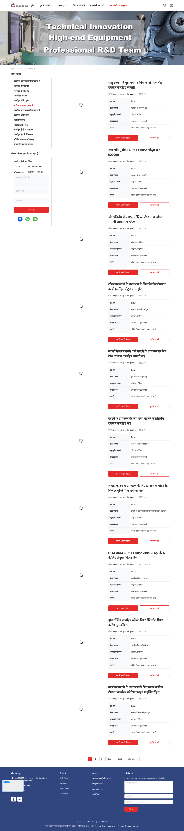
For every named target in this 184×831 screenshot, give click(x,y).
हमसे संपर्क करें (64, 793)
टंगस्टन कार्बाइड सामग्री (24, 105)
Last (120, 759)
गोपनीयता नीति (103, 822)
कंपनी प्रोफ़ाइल (64, 778)
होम (12, 69)
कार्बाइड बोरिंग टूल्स (21, 100)
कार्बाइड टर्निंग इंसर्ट (21, 86)
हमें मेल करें (154, 138)
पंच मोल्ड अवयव (20, 95)
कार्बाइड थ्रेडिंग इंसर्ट (21, 115)
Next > (110, 759)
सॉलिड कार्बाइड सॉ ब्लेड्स (24, 139)
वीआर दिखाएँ (79, 5)
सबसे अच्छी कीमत (123, 138)
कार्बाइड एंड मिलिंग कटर (23, 134)
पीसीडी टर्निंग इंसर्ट (21, 125)
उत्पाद (18, 69)
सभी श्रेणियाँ (95, 794)
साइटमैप (78, 822)
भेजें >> (131, 809)
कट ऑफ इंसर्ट (19, 120)
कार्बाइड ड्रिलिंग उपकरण (23, 129)
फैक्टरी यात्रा (63, 783)
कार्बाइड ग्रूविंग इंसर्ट (21, 91)
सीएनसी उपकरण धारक (23, 144)
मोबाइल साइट (90, 822)
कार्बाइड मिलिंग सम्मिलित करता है (27, 110)
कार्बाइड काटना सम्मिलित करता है (27, 81)
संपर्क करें (31, 210)
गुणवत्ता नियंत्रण (64, 788)
